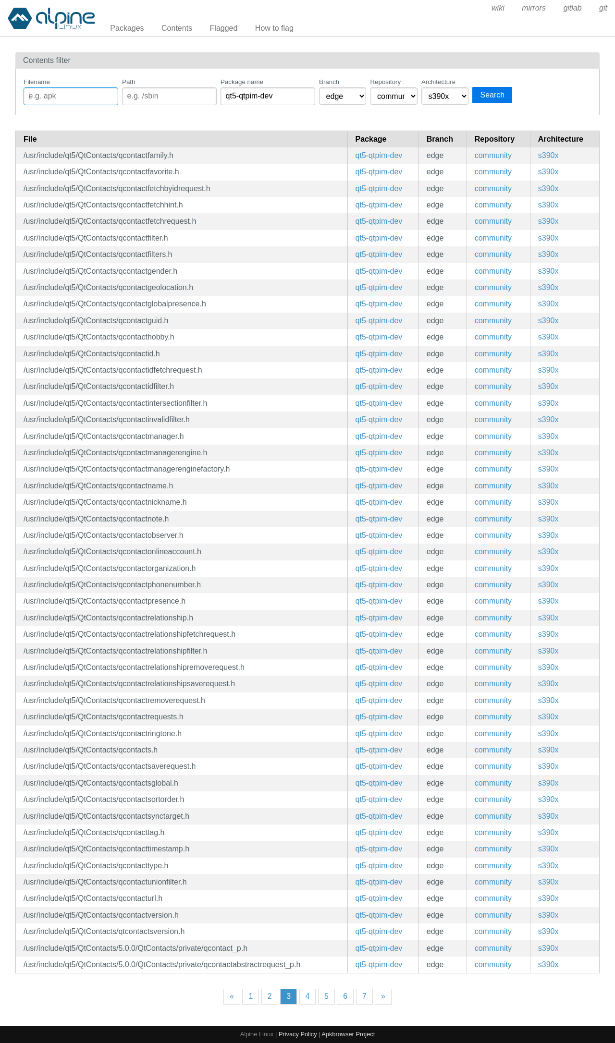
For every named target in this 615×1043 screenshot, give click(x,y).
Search (492, 95)
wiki (498, 8)
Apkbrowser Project (348, 1034)
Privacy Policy (298, 1034)
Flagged (224, 28)
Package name (242, 81)
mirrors (534, 8)
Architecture (438, 81)
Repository (385, 81)
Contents (176, 28)
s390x (548, 155)
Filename (37, 81)
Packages (127, 28)
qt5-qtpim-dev (379, 155)
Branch (329, 81)
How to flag (274, 28)
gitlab (572, 8)
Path (128, 81)
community (493, 155)
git (603, 8)
